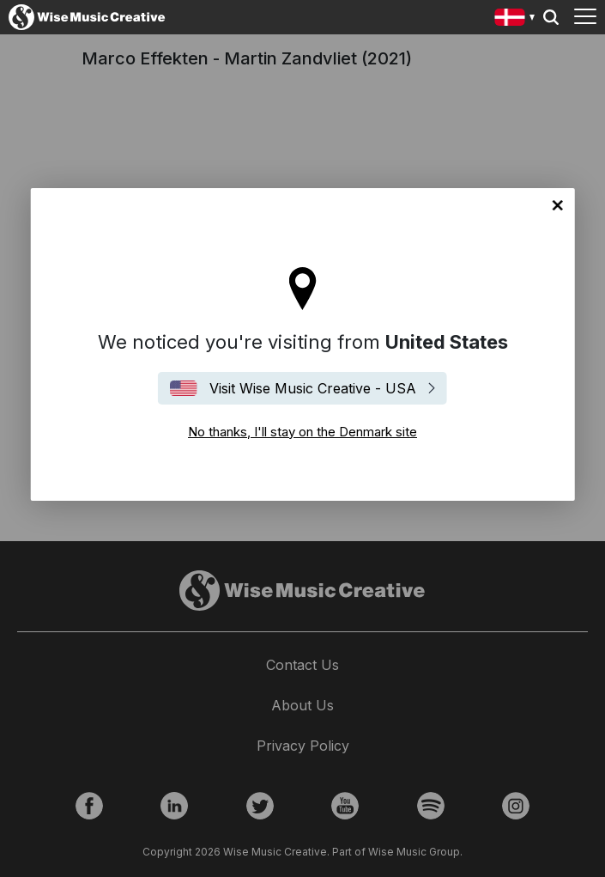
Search (551, 17)
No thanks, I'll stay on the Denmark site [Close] (558, 205)
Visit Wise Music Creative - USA (312, 388)
